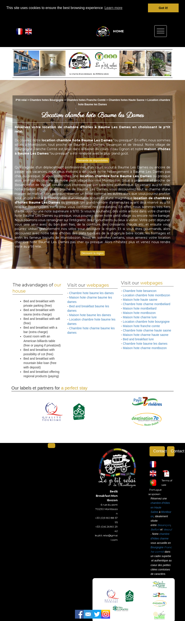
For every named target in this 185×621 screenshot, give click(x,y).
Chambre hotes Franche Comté (86, 100)
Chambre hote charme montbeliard (146, 304)
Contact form (159, 451)
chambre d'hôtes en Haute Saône (160, 507)
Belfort (155, 529)
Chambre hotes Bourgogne (47, 100)
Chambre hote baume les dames (91, 293)
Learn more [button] (114, 8)
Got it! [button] (163, 8)
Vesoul (167, 529)
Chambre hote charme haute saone (147, 330)
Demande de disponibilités (92, 160)
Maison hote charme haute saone (146, 335)
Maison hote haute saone (140, 299)
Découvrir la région (93, 253)
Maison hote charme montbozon (145, 348)
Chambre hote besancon (140, 291)
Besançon (164, 525)
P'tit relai (21, 100)
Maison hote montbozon (139, 313)
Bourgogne (157, 547)
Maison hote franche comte (141, 326)
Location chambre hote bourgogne (146, 321)
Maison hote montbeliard (140, 308)
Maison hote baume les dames (90, 315)
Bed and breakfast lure (138, 339)
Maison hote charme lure (140, 317)
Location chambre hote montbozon (146, 295)
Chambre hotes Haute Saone (126, 100)
